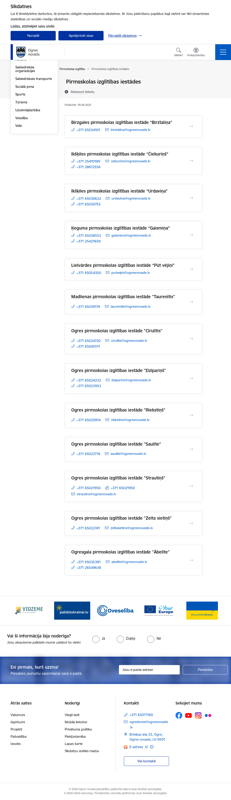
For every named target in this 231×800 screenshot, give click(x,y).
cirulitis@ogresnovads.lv (129, 340)
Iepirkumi (18, 722)
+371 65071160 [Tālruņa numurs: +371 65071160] (141, 715)
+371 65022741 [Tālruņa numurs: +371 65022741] (88, 528)
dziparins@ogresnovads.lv (131, 380)
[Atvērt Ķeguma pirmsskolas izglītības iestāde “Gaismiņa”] (191, 235)
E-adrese (136, 747)
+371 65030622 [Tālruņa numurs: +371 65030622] (88, 198)
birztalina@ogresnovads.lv (130, 130)
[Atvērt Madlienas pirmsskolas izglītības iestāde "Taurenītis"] (191, 302)
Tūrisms (21, 156)
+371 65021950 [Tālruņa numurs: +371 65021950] (88, 488)
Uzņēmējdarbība (27, 164)
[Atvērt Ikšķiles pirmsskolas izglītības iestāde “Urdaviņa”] (191, 198)
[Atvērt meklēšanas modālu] (178, 52)
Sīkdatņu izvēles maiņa (82, 751)
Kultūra (20, 113)
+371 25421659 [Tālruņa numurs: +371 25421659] (88, 241)
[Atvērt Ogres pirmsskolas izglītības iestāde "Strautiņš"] (191, 486)
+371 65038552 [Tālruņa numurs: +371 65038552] (88, 235)
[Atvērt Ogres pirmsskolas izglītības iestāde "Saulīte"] (191, 449)
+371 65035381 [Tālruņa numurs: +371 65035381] (88, 562)
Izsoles (16, 744)
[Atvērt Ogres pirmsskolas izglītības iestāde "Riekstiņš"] (191, 415)
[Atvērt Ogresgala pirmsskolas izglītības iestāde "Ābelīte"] (191, 560)
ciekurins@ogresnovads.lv (130, 161)
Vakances (18, 715)
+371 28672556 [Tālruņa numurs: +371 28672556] (88, 167)
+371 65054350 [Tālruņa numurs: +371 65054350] (88, 273)
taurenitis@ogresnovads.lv (130, 306)
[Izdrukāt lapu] (214, 79)
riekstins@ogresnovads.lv (130, 420)
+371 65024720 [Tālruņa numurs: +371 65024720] (88, 341)
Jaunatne (22, 97)
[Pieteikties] (205, 669)
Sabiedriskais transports (33, 132)
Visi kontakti (146, 761)
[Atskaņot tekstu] (83, 91)
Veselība (21, 172)
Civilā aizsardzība (28, 90)
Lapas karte (74, 744)
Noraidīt (33, 35)
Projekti (16, 729)
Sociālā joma (24, 140)
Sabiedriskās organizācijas (25, 123)
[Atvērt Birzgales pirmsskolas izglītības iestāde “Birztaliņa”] (191, 126)
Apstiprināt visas (81, 35)
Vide (18, 180)
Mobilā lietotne (76, 722)
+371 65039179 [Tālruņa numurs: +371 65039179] (88, 307)
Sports (20, 148)
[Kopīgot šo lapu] (214, 91)
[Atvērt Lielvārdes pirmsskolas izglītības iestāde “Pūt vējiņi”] (191, 269)
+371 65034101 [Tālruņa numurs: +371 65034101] (88, 130)
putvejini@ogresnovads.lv (130, 272)
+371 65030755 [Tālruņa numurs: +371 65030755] (88, 204)
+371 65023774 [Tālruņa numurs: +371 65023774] (88, 454)
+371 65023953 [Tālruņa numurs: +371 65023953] (88, 386)
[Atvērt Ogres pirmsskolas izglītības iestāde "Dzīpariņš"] (191, 378)
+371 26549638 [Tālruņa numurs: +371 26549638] (88, 567)
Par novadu (24, 82)
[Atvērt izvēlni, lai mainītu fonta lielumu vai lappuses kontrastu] (196, 52)
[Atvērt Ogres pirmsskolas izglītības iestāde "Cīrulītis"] (191, 338)
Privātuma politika (78, 729)
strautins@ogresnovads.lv (96, 494)
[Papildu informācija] (151, 747)
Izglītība (21, 105)
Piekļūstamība (75, 736)
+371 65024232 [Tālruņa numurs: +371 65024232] (88, 380)
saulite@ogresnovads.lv (128, 453)
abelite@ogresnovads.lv (129, 562)
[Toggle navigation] (223, 52)
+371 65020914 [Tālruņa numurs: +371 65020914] (88, 420)
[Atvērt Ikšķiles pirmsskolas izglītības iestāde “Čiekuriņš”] (191, 160)
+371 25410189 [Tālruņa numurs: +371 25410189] (88, 161)
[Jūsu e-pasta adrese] (149, 669)
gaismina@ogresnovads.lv (131, 235)
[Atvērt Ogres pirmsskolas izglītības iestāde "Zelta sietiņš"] (191, 523)
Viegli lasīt (72, 715)
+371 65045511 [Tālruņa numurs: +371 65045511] (88, 346)
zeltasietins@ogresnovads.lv (132, 528)
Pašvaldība (19, 736)
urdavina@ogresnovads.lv (130, 198)
